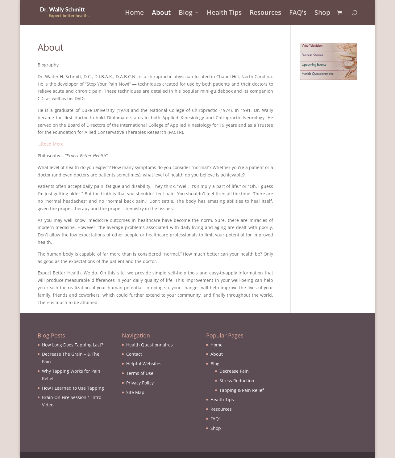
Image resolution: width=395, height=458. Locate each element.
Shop (322, 13)
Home (134, 13)
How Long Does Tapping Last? (72, 345)
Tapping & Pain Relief (241, 390)
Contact (134, 354)
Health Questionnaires (149, 345)
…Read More (51, 144)
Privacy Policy (140, 383)
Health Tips (224, 13)
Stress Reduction (236, 381)
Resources (265, 13)
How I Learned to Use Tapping (73, 388)
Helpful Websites (143, 364)
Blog (186, 13)
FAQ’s (297, 13)
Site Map (135, 392)
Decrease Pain (234, 371)
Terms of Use (139, 373)
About (161, 13)
